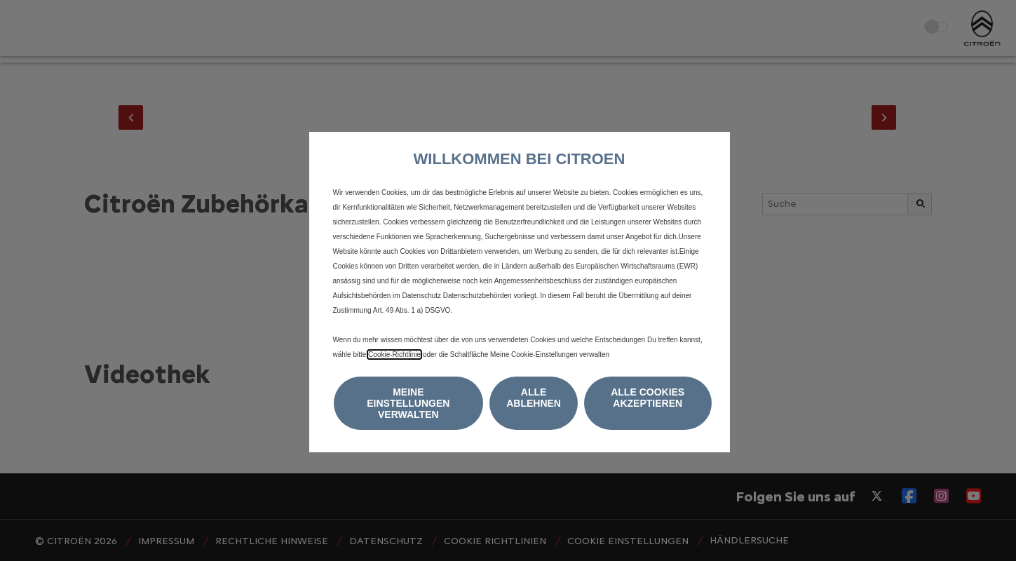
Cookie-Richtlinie (394, 354)
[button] (409, 403)
